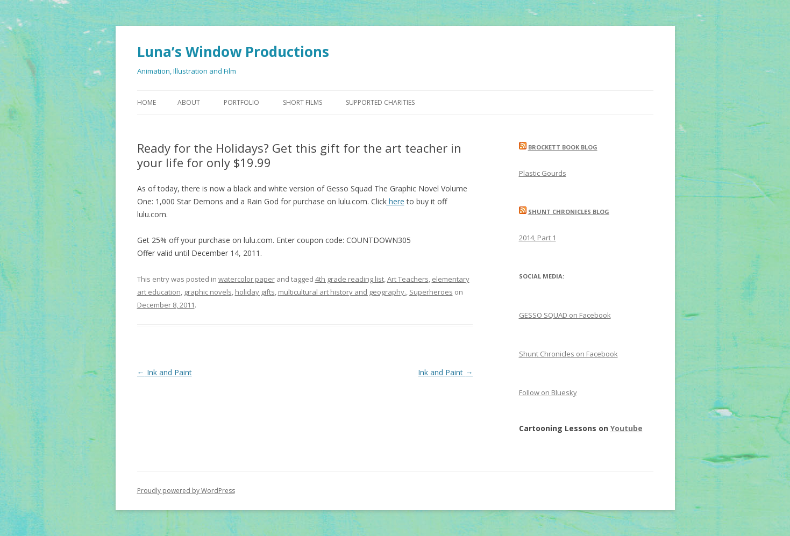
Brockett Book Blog (562, 147)
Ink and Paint (164, 372)
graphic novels (208, 292)
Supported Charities (380, 102)
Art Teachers (408, 279)
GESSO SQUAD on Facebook (565, 315)
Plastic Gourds (542, 173)
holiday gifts (255, 292)
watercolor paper (246, 279)
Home (146, 102)
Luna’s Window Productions (233, 51)
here (395, 201)
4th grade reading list (349, 279)
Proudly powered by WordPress (186, 490)
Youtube (626, 428)
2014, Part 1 (537, 237)
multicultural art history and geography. (342, 292)
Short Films (302, 102)
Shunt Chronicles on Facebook (568, 354)
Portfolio (241, 102)
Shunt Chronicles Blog (568, 212)
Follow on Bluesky (548, 392)
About (188, 102)
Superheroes (431, 292)
